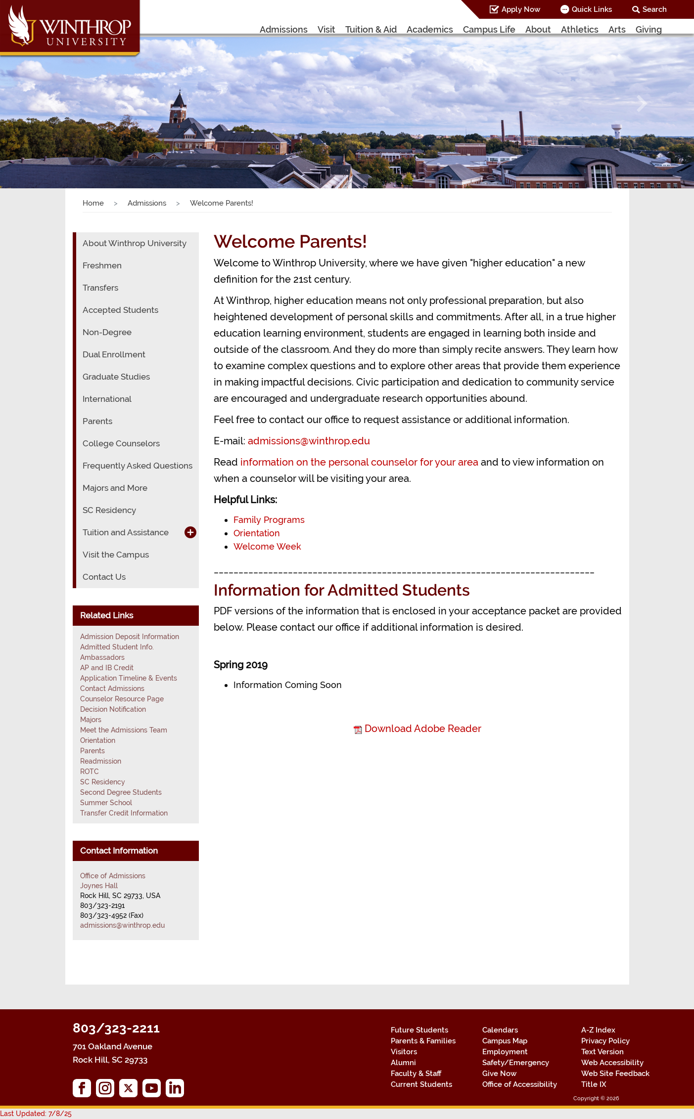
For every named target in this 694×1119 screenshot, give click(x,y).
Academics (430, 29)
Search (655, 9)
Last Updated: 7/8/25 (36, 1114)
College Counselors (121, 443)
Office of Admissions (112, 876)
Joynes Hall (99, 886)
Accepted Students (120, 310)
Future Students (419, 1030)
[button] (52, 103)
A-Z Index (598, 1030)
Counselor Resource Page (122, 699)
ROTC (89, 771)
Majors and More (115, 488)
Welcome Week (267, 546)
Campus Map (504, 1040)
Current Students (421, 1084)
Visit (326, 29)
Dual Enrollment (114, 354)
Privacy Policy (605, 1040)
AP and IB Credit (107, 668)
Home (93, 203)
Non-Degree (107, 332)
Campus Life (489, 29)
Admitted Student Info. (117, 647)
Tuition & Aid (371, 29)
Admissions (284, 29)
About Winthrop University (134, 243)
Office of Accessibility (519, 1084)
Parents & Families (423, 1040)
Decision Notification (113, 709)
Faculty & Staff (416, 1073)
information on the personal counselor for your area (359, 462)
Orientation (256, 533)
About (538, 29)
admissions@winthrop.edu (309, 441)
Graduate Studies (116, 377)
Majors (90, 720)
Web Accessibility (612, 1062)
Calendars (500, 1030)
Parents (97, 421)
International (107, 399)
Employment (505, 1051)
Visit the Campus (116, 555)
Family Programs (269, 520)
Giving (649, 29)
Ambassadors (102, 657)
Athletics (580, 29)
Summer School (106, 803)
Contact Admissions (112, 688)
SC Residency (109, 510)
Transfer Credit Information (124, 813)
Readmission (100, 761)
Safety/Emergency (515, 1062)
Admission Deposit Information (129, 637)
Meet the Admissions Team (123, 730)
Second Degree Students (121, 792)
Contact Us (104, 577)
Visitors (404, 1051)
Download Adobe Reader (423, 728)
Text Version (602, 1051)
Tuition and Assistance (126, 532)
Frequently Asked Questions (137, 466)
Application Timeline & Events (128, 678)
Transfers (100, 288)
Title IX (593, 1084)
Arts (617, 29)
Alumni (403, 1062)
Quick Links (592, 9)
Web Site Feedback (615, 1073)
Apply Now (521, 9)
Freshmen (102, 265)
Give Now (499, 1073)
